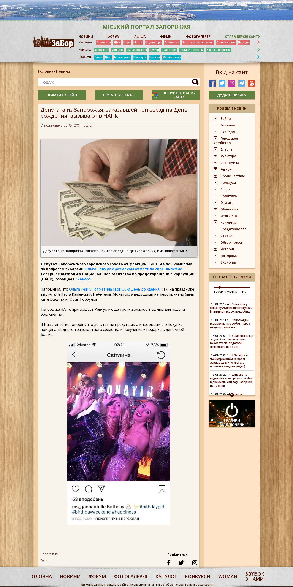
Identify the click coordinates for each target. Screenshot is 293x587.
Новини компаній (192, 50)
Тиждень (220, 292)
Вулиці (154, 50)
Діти (117, 42)
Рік (244, 292)
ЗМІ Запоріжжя (137, 50)
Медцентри (153, 42)
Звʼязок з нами (254, 576)
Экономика (229, 162)
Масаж (137, 42)
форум (97, 576)
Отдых (226, 202)
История (227, 249)
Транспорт (169, 50)
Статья (226, 236)
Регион (226, 169)
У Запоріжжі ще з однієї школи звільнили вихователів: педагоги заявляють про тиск (231, 341)
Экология (228, 262)
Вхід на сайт (232, 72)
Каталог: (86, 42)
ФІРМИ (165, 36)
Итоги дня (229, 216)
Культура (228, 156)
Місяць (231, 292)
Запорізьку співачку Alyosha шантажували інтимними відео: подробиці (231, 307)
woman (227, 576)
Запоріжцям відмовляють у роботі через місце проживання (230, 323)
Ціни (108, 57)
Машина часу (172, 57)
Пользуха (139, 57)
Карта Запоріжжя (219, 50)
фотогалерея (130, 576)
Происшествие (232, 176)
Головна (45, 71)
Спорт (225, 189)
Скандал (227, 132)
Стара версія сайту (242, 36)
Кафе (126, 42)
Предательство (233, 229)
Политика (228, 196)
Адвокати (104, 42)
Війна (98, 57)
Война (225, 118)
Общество (229, 209)
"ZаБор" (83, 279)
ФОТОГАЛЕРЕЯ (198, 36)
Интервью (229, 255)
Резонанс (228, 125)
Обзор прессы (231, 242)
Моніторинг (122, 57)
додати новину (231, 95)
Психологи (172, 42)
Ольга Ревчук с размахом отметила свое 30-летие (133, 269)
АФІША (140, 36)
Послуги (243, 42)
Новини (63, 71)
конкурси (197, 576)
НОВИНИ (86, 36)
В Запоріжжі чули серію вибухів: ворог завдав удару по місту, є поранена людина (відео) (229, 360)
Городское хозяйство (226, 140)
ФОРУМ (113, 36)
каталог (166, 576)
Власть (226, 149)
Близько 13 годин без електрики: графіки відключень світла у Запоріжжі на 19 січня (231, 380)
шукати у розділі (118, 95)
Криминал (228, 222)
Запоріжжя (101, 50)
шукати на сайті (62, 95)
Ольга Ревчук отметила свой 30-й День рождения (114, 289)
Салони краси (225, 42)
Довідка (118, 50)
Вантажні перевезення (197, 42)
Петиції (154, 57)
